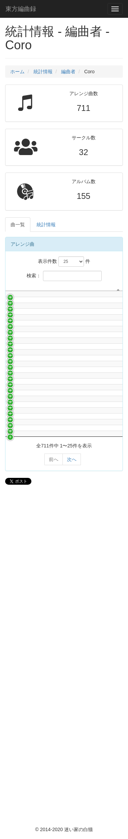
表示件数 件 (64, 261)
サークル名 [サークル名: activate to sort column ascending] (37, 291)
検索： (64, 276)
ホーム (17, 71)
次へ (71, 788)
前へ (53, 788)
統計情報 (43, 71)
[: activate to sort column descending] (11, 291)
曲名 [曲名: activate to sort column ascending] (90, 291)
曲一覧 (18, 224)
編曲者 (68, 71)
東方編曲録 (20, 8)
